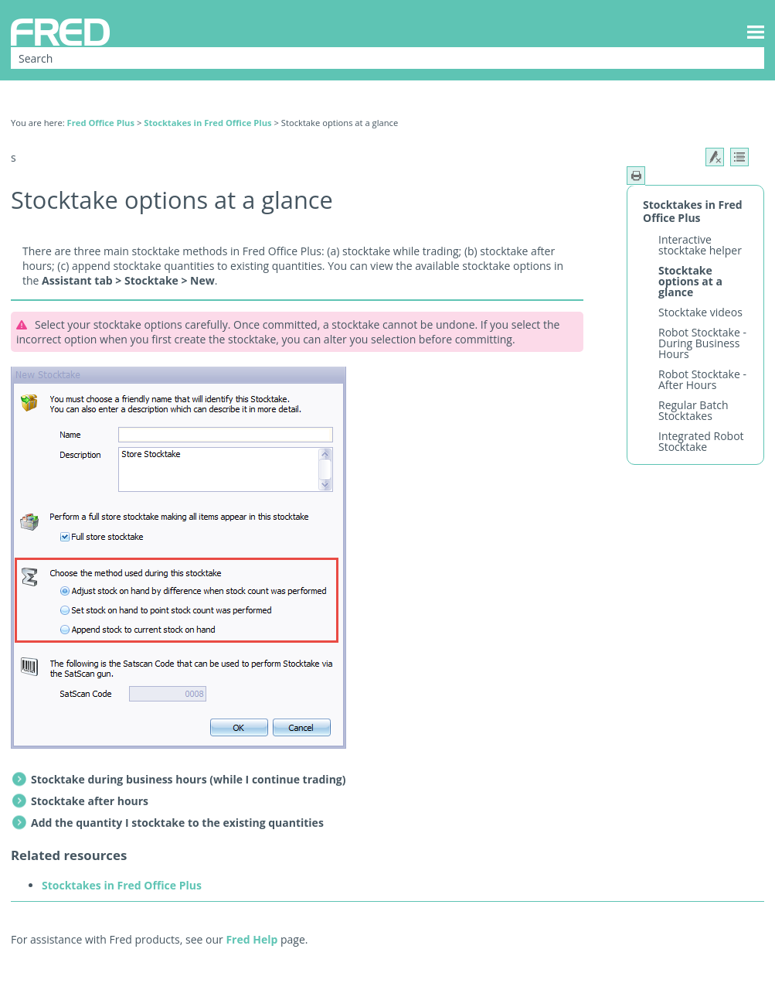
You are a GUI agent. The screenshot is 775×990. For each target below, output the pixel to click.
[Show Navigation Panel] (755, 31)
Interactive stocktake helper (700, 245)
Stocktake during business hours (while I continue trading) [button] (180, 779)
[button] (742, 58)
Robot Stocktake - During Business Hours (702, 343)
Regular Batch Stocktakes (693, 410)
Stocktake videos (700, 312)
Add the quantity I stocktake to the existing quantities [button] (169, 822)
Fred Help (251, 939)
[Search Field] (387, 58)
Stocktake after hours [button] (81, 801)
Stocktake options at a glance (690, 281)
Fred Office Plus (100, 122)
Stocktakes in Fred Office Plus (207, 122)
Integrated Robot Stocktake (701, 441)
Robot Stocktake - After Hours (702, 379)
